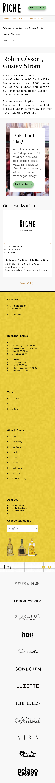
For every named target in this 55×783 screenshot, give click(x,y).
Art (11, 19)
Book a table (37, 8)
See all (25, 283)
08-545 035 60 (19, 306)
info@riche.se (14, 309)
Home (6, 19)
